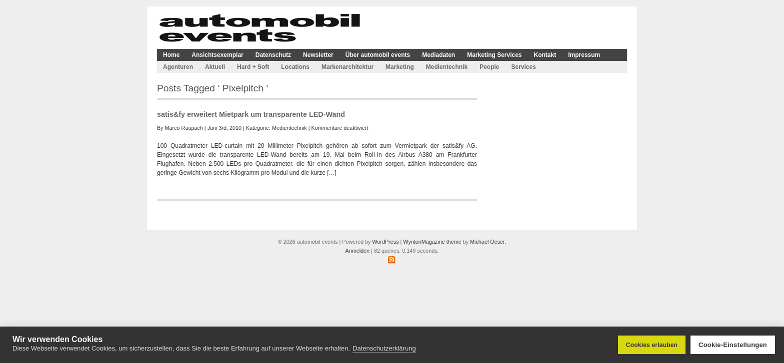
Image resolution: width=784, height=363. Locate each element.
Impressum (584, 54)
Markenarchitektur (348, 66)
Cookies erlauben (652, 345)
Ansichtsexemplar (217, 54)
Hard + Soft (253, 66)
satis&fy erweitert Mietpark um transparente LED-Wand (251, 114)
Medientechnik (447, 66)
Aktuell (215, 66)
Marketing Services (494, 54)
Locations (295, 66)
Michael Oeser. (488, 242)
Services (523, 66)
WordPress (385, 242)
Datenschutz (273, 54)
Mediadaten (438, 54)
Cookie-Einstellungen (732, 345)
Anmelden (357, 251)
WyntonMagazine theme (432, 242)
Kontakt (545, 54)
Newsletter (318, 54)
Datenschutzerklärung (384, 348)
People (489, 66)
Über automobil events (378, 54)
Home (171, 54)
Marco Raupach (184, 128)
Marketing (400, 66)
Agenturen (178, 66)
